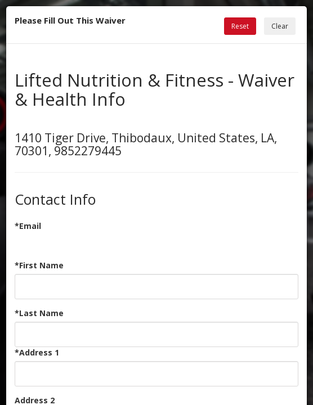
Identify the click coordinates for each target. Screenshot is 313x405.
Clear (279, 26)
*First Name (39, 265)
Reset (240, 26)
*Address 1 (37, 352)
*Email (28, 225)
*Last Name (39, 313)
